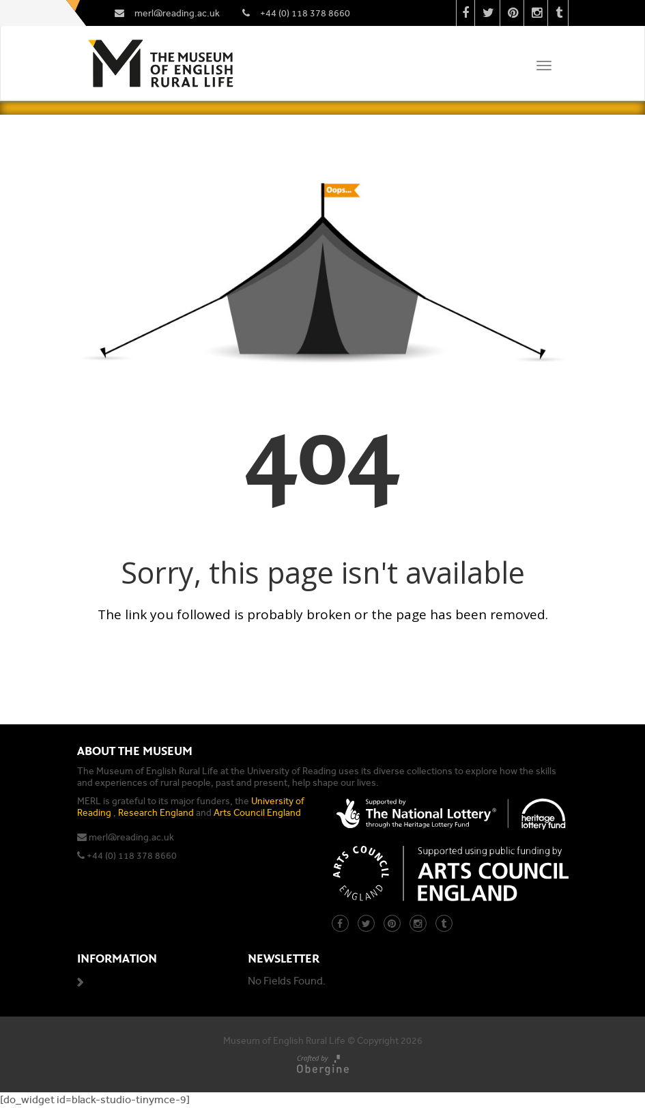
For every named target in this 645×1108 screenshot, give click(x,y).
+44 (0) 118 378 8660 (132, 856)
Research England (156, 813)
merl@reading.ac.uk (131, 837)
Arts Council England (257, 813)
